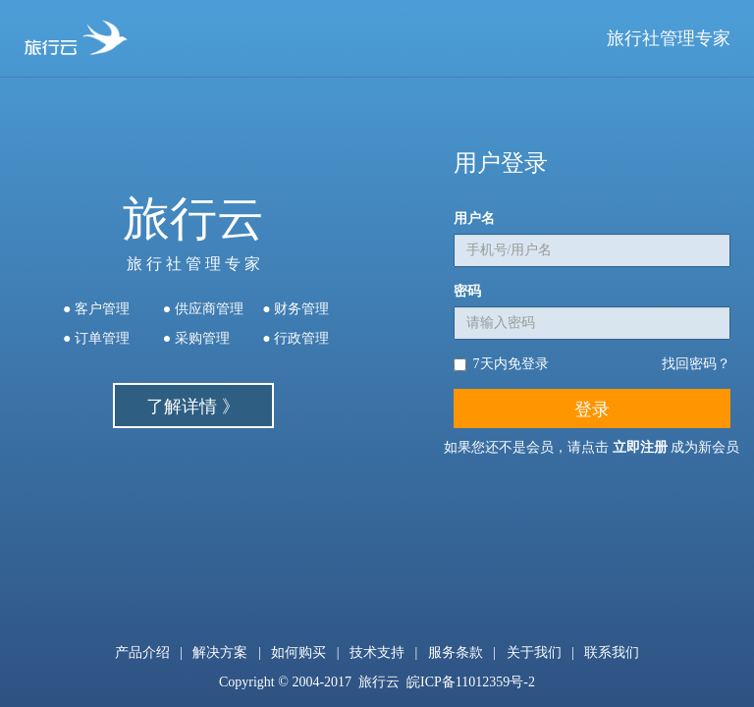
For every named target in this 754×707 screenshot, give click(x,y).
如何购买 (298, 652)
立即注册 (640, 447)
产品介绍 (142, 652)
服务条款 (455, 652)
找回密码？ (696, 363)
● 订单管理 (96, 338)
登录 (592, 409)
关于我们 (534, 652)
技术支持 (377, 652)
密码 (467, 291)
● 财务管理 (295, 308)
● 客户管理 (96, 308)
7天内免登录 (501, 363)
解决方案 (219, 652)
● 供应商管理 (203, 308)
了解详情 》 (193, 406)
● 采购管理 (196, 338)
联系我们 (611, 652)
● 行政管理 (295, 338)
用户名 (474, 218)
